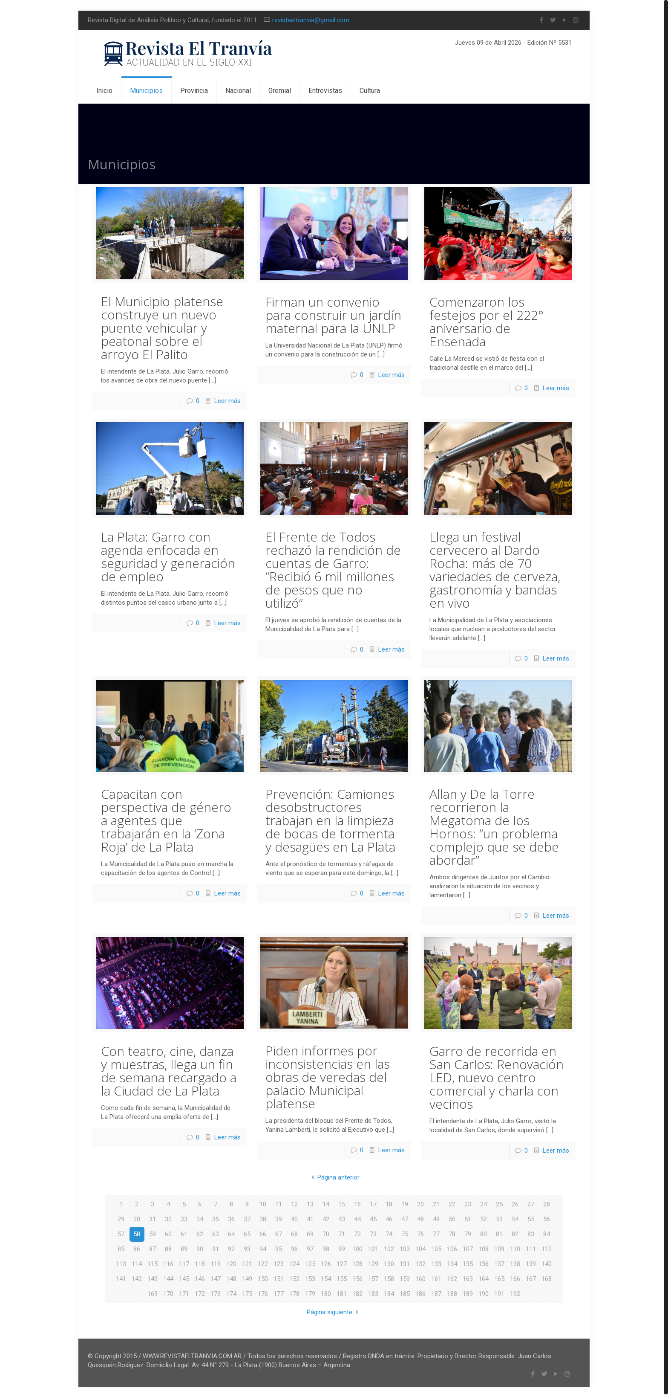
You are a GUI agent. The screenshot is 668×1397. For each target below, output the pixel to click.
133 (436, 1263)
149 (247, 1278)
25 (499, 1203)
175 (247, 1293)
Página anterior (334, 1176)
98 (325, 1248)
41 (310, 1218)
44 (357, 1218)
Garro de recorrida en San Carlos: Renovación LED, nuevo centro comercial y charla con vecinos (496, 1076)
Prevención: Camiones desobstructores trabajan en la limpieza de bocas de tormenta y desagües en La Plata (330, 819)
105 (436, 1248)
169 (152, 1293)
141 (121, 1278)
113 (121, 1263)
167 (531, 1278)
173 (215, 1293)
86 (136, 1248)
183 (373, 1293)
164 (483, 1278)
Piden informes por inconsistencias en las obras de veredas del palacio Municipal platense (327, 1076)
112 (546, 1248)
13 (310, 1203)
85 (121, 1248)
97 (310, 1248)
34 (199, 1218)
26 (515, 1203)
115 (152, 1263)
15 (341, 1203)
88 (168, 1248)
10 (262, 1203)
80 (483, 1233)
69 (310, 1233)
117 (184, 1263)
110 (515, 1248)
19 (404, 1203)
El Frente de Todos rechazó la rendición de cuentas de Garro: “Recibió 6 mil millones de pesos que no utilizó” (333, 569)
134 (452, 1263)
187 (436, 1293)
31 (152, 1218)
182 (357, 1293)
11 (278, 1203)
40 (294, 1218)
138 (515, 1263)
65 (247, 1233)
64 (231, 1233)
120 (231, 1263)
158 (389, 1278)
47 (404, 1218)
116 (168, 1263)
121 (247, 1263)
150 (263, 1278)
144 (168, 1278)
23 (467, 1203)
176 (263, 1293)
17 (373, 1203)
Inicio (492, 162)
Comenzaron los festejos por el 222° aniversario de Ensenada (486, 321)
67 (278, 1233)
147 (215, 1278)
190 (483, 1293)
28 (546, 1203)
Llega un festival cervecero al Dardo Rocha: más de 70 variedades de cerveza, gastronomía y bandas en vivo (494, 569)
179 (310, 1293)
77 (436, 1233)
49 (436, 1218)
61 (184, 1233)
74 (389, 1233)
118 (200, 1263)
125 (310, 1263)
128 (357, 1263)
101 (373, 1248)
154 (326, 1278)
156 (357, 1278)
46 (389, 1218)
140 (546, 1263)
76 (420, 1233)
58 (136, 1233)
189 (468, 1293)
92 (231, 1248)
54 (515, 1218)
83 (530, 1233)
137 (499, 1263)
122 (263, 1263)
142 (137, 1278)
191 (499, 1293)
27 (530, 1203)
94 (262, 1248)
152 (294, 1278)
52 (483, 1218)
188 (452, 1293)
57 (121, 1233)
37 (247, 1218)
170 (168, 1293)
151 (279, 1278)
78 (452, 1233)
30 (136, 1218)
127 (342, 1263)
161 (436, 1278)
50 (452, 1218)
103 (405, 1248)
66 (262, 1233)
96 (294, 1248)
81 (499, 1233)
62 (199, 1233)
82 (515, 1233)
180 (326, 1293)
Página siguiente (334, 1311)
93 (247, 1248)
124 (294, 1263)
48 (420, 1218)
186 (420, 1293)
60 (168, 1233)
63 (215, 1233)
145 (184, 1278)
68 (294, 1233)
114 (137, 1263)
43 (341, 1218)
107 (468, 1248)
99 (341, 1248)
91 (215, 1248)
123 (279, 1263)
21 (436, 1203)
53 (499, 1218)
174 (231, 1293)
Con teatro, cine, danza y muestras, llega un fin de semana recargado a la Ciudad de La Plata (168, 1069)
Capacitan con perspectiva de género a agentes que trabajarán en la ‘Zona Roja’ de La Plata (166, 819)
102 (389, 1248)
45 (373, 1218)
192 (515, 1293)
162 (452, 1278)
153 (310, 1278)
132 (420, 1263)
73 (373, 1233)
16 (357, 1203)
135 (468, 1263)
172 (200, 1293)
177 (279, 1293)
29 (121, 1218)
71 (341, 1233)
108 (483, 1248)
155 (342, 1278)
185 (405, 1293)
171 (184, 1293)
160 (420, 1278)
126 (326, 1263)
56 (546, 1218)
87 (152, 1248)
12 (294, 1203)
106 (452, 1248)
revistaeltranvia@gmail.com (310, 20)
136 (483, 1263)
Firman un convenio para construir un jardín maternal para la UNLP (333, 314)
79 (467, 1233)
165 (499, 1278)
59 (152, 1233)
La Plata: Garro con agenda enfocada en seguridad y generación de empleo (168, 555)
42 (325, 1218)
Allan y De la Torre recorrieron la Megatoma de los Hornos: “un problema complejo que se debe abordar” (494, 826)
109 (499, 1248)
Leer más (227, 400)
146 (200, 1278)
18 (389, 1203)
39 (278, 1218)
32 (168, 1218)
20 (420, 1203)
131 (405, 1263)
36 (231, 1218)
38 (262, 1218)
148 (231, 1278)
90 (199, 1248)
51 (467, 1218)
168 (546, 1278)
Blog (525, 162)
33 (184, 1218)
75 (404, 1233)
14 (325, 1203)
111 (531, 1248)
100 (357, 1248)
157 (373, 1278)
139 (531, 1263)
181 (342, 1293)
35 (215, 1218)
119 (215, 1263)
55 (530, 1218)
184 (389, 1293)
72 (357, 1233)
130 (389, 1263)
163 (468, 1278)
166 (515, 1278)
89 (184, 1248)
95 (278, 1248)
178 (294, 1293)
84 (546, 1233)
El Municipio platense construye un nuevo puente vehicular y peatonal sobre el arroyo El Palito (162, 327)
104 (420, 1248)
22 (452, 1203)
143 (152, 1278)
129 (373, 1263)
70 (325, 1233)
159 (405, 1278)
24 (483, 1203)
